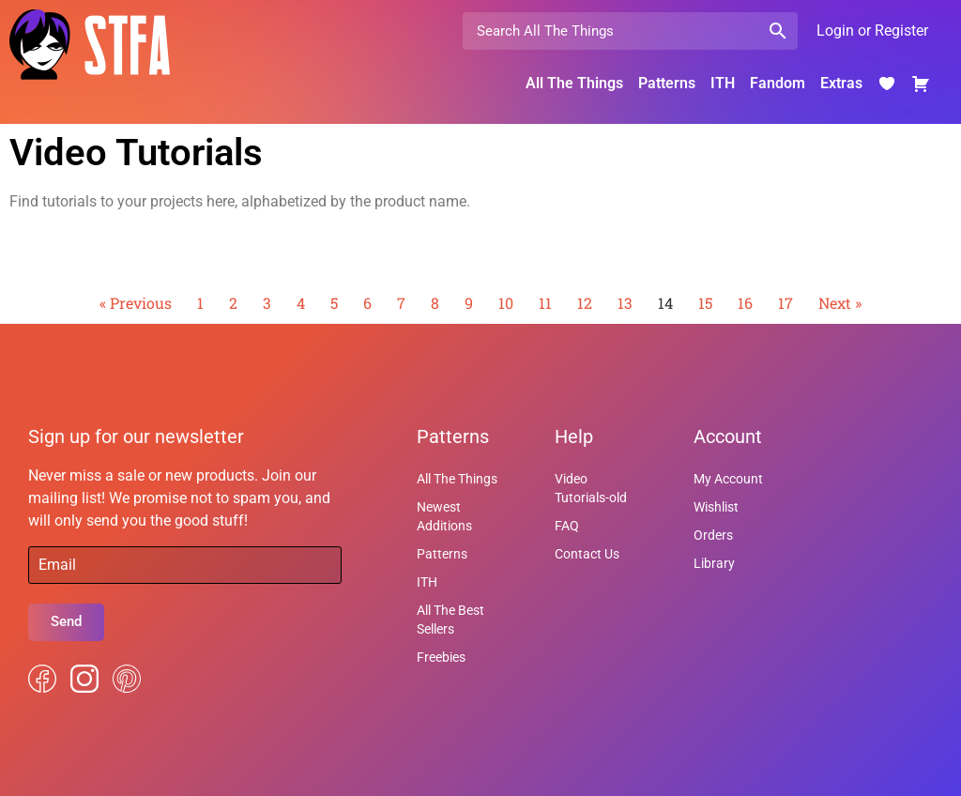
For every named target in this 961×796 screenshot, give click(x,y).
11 (545, 303)
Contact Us (587, 553)
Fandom (777, 83)
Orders (713, 535)
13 (625, 303)
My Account (728, 478)
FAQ (567, 525)
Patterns (666, 83)
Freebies (441, 657)
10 (505, 303)
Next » (840, 303)
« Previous (135, 303)
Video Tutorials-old (591, 488)
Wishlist (716, 506)
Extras (841, 83)
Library (714, 563)
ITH (722, 83)
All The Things (574, 83)
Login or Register (872, 30)
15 (705, 303)
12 (584, 303)
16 (745, 303)
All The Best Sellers (450, 619)
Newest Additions (444, 516)
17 (785, 303)
